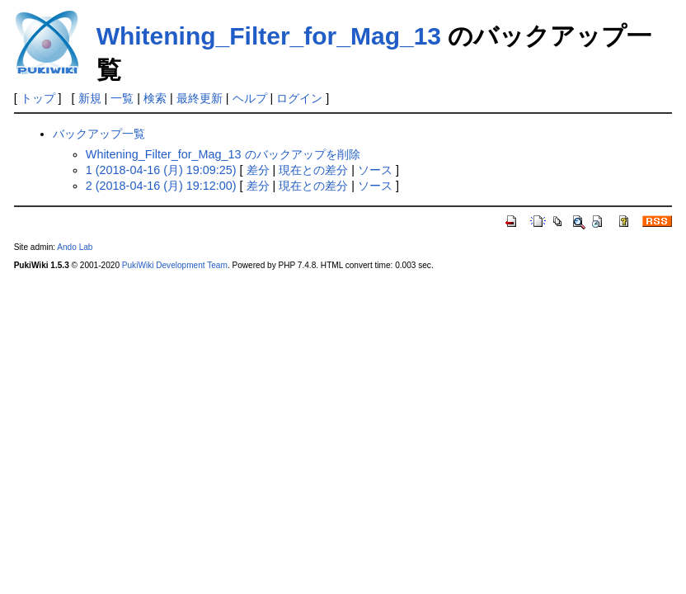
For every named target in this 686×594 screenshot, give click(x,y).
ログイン (299, 98)
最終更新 (199, 98)
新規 (89, 98)
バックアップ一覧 (99, 133)
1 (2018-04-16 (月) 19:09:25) (161, 170)
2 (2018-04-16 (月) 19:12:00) (161, 185)
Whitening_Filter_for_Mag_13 (268, 36)
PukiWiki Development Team (175, 265)
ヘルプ (250, 98)
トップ (38, 98)
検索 (155, 98)
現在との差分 (313, 170)
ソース (375, 170)
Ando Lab (74, 247)
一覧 (122, 98)
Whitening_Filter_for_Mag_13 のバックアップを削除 (223, 154)
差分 (258, 170)
